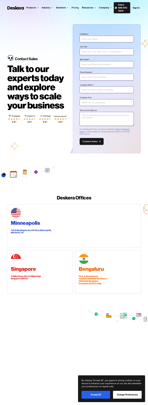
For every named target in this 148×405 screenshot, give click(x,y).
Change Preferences (127, 394)
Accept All (96, 394)
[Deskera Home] (15, 8)
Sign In (136, 8)
